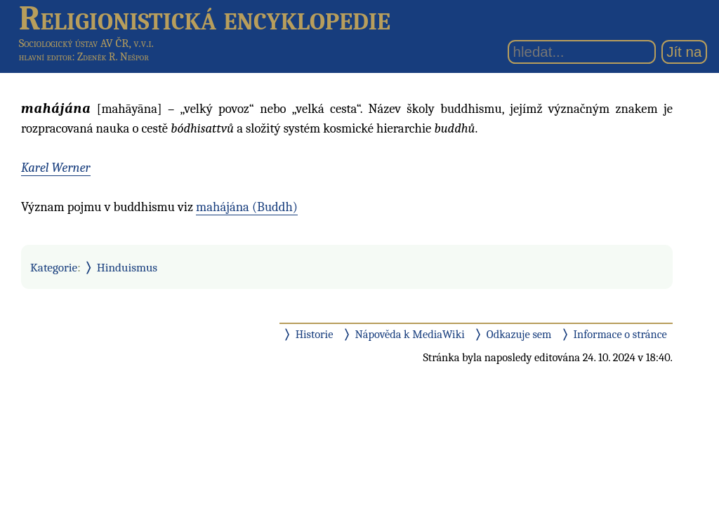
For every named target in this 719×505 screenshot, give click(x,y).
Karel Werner (56, 167)
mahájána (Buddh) (247, 207)
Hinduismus (127, 267)
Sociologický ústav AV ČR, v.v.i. (86, 43)
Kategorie (53, 267)
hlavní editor (45, 56)
